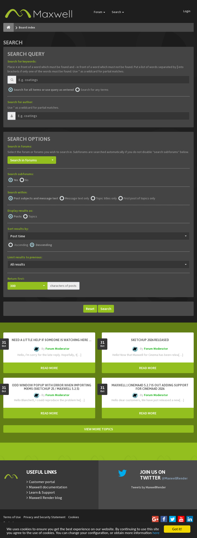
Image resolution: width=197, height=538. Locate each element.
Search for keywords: (22, 61)
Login (186, 11)
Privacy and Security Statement (44, 517)
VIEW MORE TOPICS (98, 429)
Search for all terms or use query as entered (44, 90)
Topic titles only (106, 198)
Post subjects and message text (36, 198)
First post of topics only (139, 198)
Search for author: (20, 102)
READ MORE (49, 368)
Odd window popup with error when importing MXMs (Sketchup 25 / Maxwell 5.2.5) (51, 387)
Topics (32, 216)
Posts (18, 216)
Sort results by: (18, 229)
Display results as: (20, 211)
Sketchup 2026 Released (150, 340)
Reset (90, 308)
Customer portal (42, 481)
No (26, 180)
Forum (99, 12)
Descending (44, 245)
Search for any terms (94, 90)
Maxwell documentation (48, 487)
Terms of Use (12, 517)
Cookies (73, 517)
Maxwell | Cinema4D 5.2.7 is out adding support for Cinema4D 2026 (150, 387)
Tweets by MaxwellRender (148, 487)
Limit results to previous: (25, 257)
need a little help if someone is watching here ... (51, 340)
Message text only (77, 198)
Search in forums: (20, 146)
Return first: (16, 279)
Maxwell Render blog (45, 497)
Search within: (17, 192)
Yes (16, 180)
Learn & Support (42, 492)
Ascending (21, 245)
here (156, 533)
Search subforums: (21, 174)
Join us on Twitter (164, 475)
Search (118, 12)
